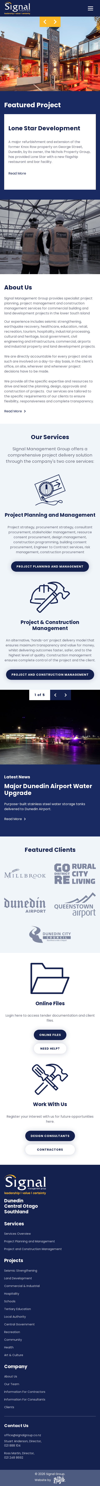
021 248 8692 (13, 1457)
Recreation (12, 1332)
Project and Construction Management (50, 675)
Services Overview (17, 1234)
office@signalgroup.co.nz (22, 1435)
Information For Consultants (24, 1399)
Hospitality (11, 1294)
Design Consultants (50, 1136)
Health (9, 1347)
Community (13, 1340)
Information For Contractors (24, 1392)
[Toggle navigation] (90, 8)
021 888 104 (12, 1445)
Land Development (18, 1278)
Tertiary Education (17, 1309)
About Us (10, 1376)
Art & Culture (13, 1355)
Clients (9, 1407)
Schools (9, 1301)
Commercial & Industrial (22, 1286)
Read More (17, 173)
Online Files (50, 1035)
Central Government (19, 1324)
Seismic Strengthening (20, 1271)
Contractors (50, 1150)
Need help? (50, 1048)
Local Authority (15, 1317)
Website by (50, 1480)
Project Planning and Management (50, 566)
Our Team (11, 1384)
